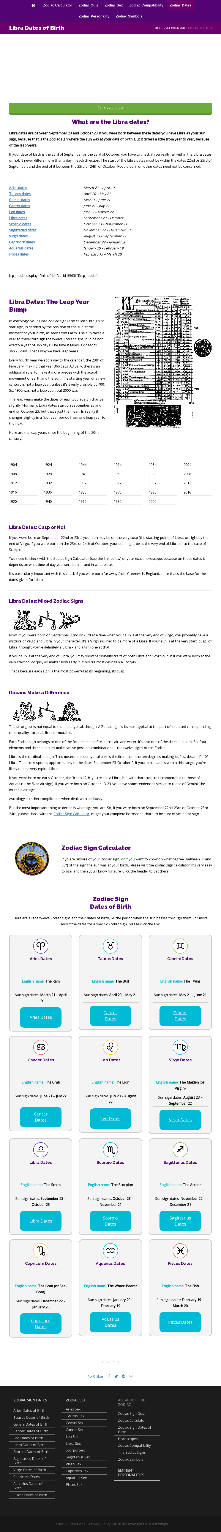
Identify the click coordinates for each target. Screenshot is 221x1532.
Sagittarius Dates (180, 1221)
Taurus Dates (110, 1016)
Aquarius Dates (110, 1322)
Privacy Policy (99, 1524)
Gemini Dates (180, 1016)
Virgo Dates (180, 1120)
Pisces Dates (180, 1322)
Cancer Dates (40, 1117)
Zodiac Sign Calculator (71, 813)
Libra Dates (41, 1221)
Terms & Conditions (69, 1524)
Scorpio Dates (110, 1221)
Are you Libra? (110, 108)
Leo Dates (110, 1118)
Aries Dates (41, 1017)
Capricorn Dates (40, 1323)
